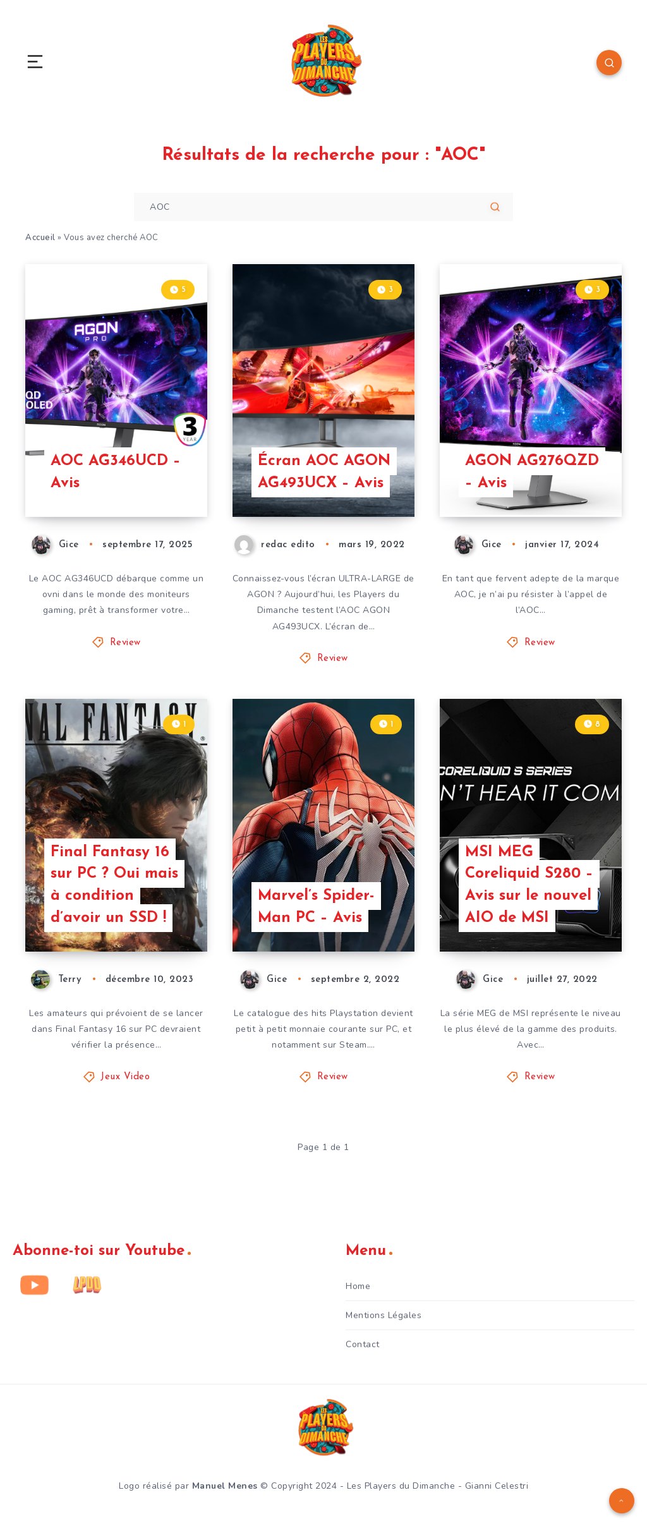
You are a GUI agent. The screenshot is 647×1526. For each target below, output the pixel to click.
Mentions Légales (383, 1315)
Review (125, 643)
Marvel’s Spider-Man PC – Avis (316, 907)
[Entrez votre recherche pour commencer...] (323, 207)
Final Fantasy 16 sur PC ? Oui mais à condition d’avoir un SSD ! (114, 885)
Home (358, 1286)
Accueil (40, 237)
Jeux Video (125, 1077)
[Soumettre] (495, 207)
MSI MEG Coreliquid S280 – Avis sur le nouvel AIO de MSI (529, 885)
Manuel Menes (225, 1486)
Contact (363, 1344)
